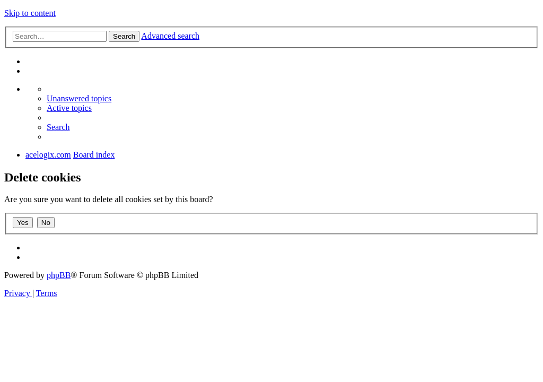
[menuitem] (79, 98)
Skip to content (30, 13)
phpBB (59, 275)
